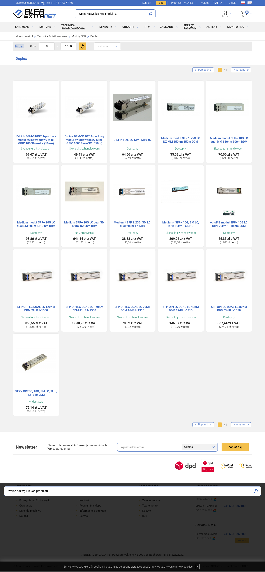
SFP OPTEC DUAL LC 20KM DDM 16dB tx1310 (132, 308)
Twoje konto (150, 505)
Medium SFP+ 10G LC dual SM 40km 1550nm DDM (84, 224)
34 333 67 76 (62, 3)
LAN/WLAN (22, 27)
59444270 (208, 499)
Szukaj (150, 13)
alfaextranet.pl (24, 36)
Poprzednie (204, 69)
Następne (239, 69)
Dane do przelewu (30, 510)
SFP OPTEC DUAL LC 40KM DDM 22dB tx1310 (181, 308)
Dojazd (23, 516)
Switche (45, 27)
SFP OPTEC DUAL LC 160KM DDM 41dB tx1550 (84, 308)
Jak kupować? (28, 495)
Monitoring (235, 27)
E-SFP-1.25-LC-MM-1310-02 (132, 140)
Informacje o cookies (93, 510)
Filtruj (82, 46)
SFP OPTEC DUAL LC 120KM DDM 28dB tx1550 (36, 308)
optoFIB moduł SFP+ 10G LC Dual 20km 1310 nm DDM (229, 224)
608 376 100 (234, 506)
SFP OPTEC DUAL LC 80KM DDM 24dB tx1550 (229, 308)
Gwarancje (25, 505)
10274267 (208, 510)
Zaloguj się (149, 495)
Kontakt (146, 2)
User (227, 14)
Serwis (84, 516)
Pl (243, 2)
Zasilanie (166, 27)
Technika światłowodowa (73, 27)
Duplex (94, 36)
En (250, 2)
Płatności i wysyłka (182, 2)
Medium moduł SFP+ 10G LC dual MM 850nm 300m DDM (229, 139)
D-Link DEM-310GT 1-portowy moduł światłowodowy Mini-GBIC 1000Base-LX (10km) (36, 140)
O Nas (83, 495)
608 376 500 (234, 534)
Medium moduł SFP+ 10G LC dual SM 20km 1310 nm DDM (36, 224)
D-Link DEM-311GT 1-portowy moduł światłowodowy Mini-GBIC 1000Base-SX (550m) (84, 140)
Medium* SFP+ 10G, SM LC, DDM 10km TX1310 (180, 224)
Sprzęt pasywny (189, 27)
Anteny (211, 27)
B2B (161, 2)
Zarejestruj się (151, 500)
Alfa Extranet (34, 13)
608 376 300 (234, 495)
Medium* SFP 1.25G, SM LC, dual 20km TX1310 (132, 224)
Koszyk (244, 10)
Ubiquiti (128, 27)
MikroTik (105, 27)
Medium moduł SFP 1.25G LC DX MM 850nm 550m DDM (180, 139)
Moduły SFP (79, 36)
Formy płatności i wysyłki (34, 500)
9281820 (208, 538)
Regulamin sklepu (90, 505)
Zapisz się (235, 447)
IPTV (147, 27)
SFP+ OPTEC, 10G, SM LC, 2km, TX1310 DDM (36, 393)
